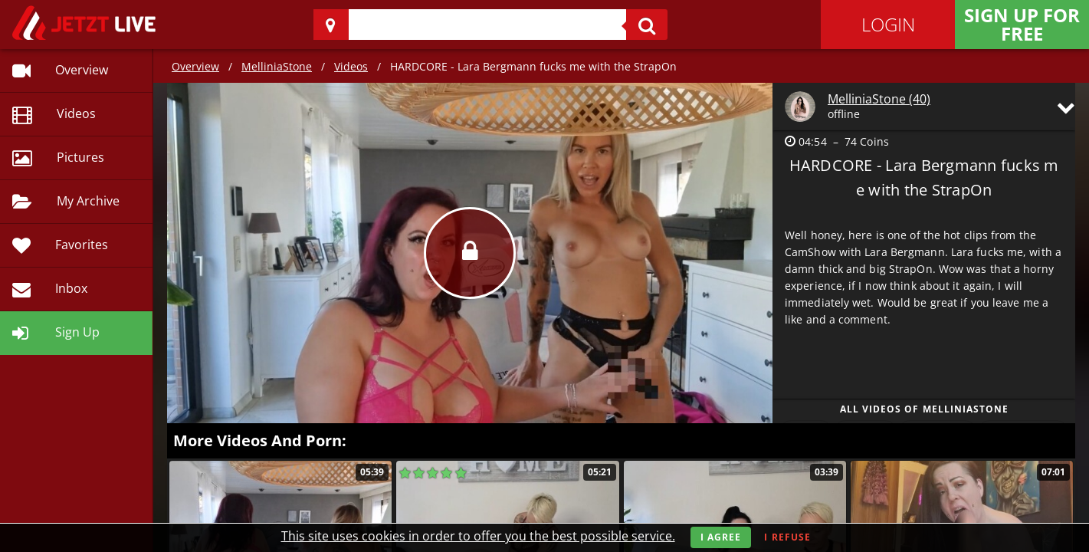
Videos (351, 66)
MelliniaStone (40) (879, 98)
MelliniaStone (276, 66)
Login (888, 24)
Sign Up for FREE (1022, 24)
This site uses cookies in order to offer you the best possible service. (478, 535)
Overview (195, 66)
